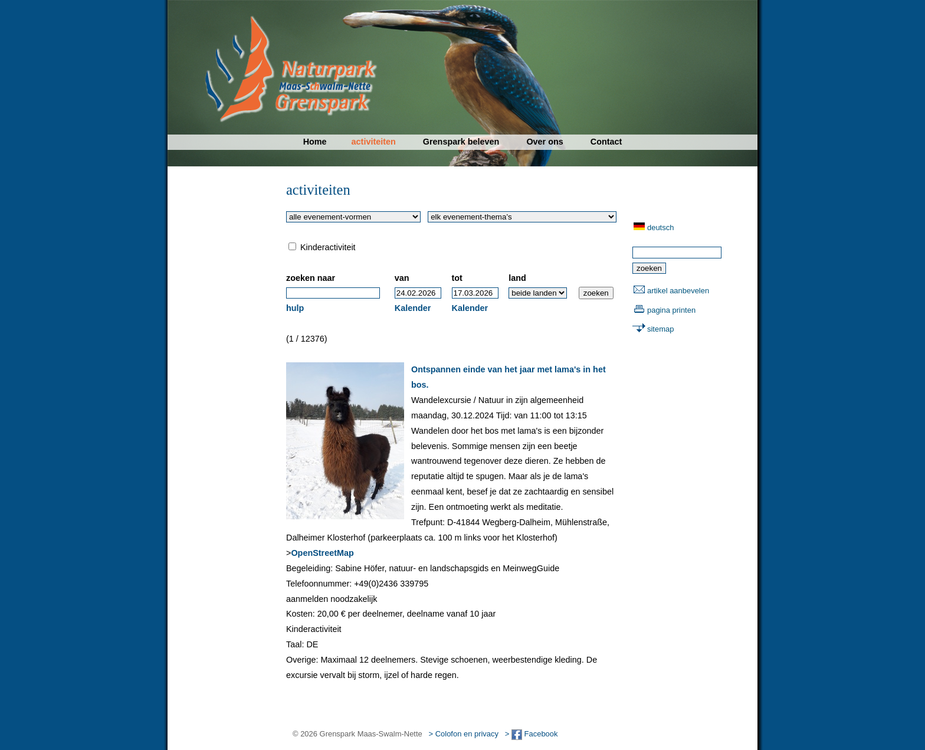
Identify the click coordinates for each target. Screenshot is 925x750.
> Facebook (531, 733)
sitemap (660, 329)
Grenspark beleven (461, 141)
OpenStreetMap (322, 553)
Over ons (544, 141)
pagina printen (671, 310)
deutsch (660, 227)
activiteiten (374, 141)
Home (315, 141)
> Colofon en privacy (463, 733)
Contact (606, 141)
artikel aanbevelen (678, 290)
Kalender (413, 308)
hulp (295, 308)
